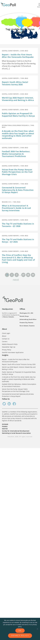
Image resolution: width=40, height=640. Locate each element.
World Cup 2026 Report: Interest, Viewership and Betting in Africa (18, 98)
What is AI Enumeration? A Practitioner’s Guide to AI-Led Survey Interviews (16, 208)
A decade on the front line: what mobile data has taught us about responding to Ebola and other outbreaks (18, 134)
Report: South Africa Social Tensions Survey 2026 (15, 83)
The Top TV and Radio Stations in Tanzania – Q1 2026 (18, 224)
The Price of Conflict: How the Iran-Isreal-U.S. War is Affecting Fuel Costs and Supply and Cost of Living (18, 258)
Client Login (6, 333)
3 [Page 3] (16, 275)
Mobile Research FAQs (9, 344)
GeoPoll (11, 436)
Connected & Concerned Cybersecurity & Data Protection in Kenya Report (18, 190)
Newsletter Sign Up (8, 347)
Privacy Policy (6, 350)
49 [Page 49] (33, 275)
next (16, 279)
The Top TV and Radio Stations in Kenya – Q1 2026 (18, 240)
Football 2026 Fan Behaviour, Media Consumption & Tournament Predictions (16, 153)
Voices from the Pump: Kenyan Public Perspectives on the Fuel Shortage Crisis (17, 172)
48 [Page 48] (28, 275)
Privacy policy (20, 636)
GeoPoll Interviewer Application (13, 352)
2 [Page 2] (11, 275)
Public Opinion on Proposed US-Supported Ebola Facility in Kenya (18, 114)
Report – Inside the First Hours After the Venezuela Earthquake (18, 55)
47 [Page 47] (23, 275)
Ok (20, 631)
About (4, 336)
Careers (4, 341)
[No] (37, 629)
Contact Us (5, 339)
